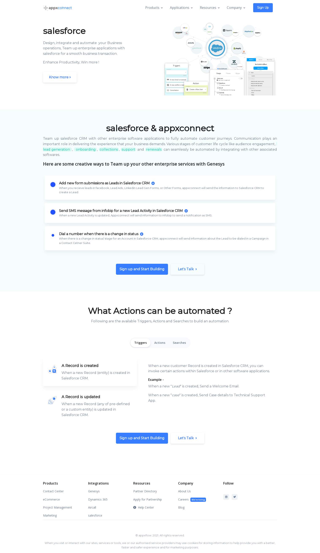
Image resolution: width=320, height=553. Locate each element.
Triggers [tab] (140, 343)
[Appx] (57, 7)
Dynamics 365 (98, 499)
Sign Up (263, 7)
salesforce (95, 515)
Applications (179, 7)
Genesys (94, 491)
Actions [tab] (159, 343)
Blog (181, 507)
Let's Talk (187, 269)
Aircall (92, 507)
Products (152, 7)
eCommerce (51, 499)
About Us (184, 491)
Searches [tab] (179, 343)
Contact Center (53, 491)
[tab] (90, 372)
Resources (208, 7)
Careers (192, 499)
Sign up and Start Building (142, 269)
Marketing (50, 515)
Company (234, 7)
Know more (60, 77)
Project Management (57, 507)
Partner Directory (145, 491)
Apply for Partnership (147, 499)
